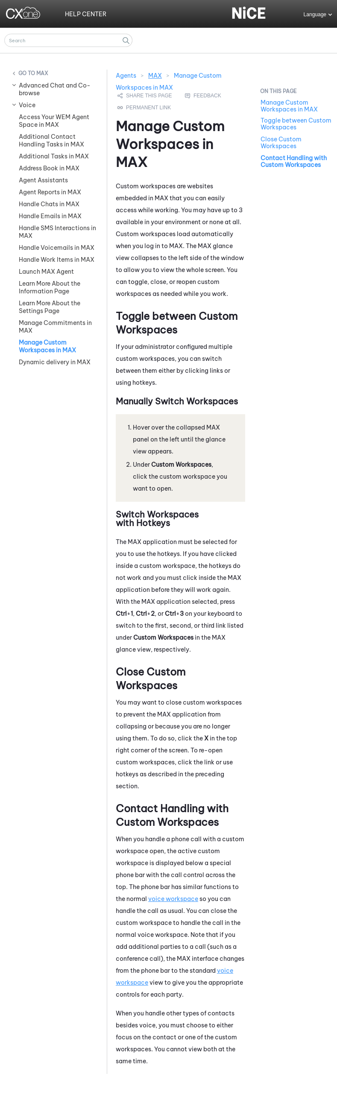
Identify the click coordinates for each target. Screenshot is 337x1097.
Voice (27, 105)
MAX (42, 73)
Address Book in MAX (49, 168)
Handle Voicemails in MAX (56, 248)
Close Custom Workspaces (281, 142)
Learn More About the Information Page (49, 287)
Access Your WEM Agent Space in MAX (54, 121)
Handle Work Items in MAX (56, 259)
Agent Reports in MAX (50, 192)
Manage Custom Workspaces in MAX (47, 346)
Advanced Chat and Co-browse (55, 89)
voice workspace (173, 899)
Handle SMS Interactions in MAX (57, 232)
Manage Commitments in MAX (55, 326)
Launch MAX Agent (46, 271)
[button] (126, 40)
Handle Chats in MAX (49, 204)
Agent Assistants (43, 180)
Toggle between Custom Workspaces (296, 124)
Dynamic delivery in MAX (55, 362)
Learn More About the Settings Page (49, 307)
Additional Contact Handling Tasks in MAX (51, 140)
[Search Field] (68, 40)
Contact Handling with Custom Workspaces (294, 161)
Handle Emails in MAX (50, 216)
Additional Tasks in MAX (54, 156)
